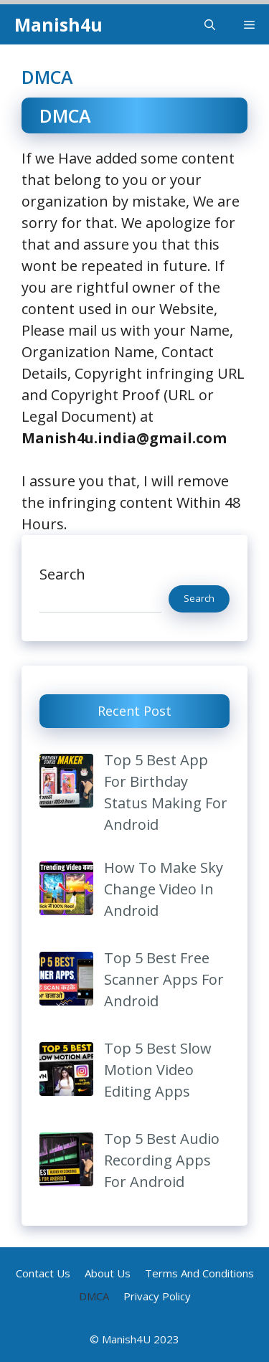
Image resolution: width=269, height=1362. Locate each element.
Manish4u (58, 24)
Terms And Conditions (199, 1273)
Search (62, 574)
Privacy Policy (157, 1296)
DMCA (94, 1296)
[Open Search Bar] (210, 24)
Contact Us (43, 1273)
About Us (108, 1273)
